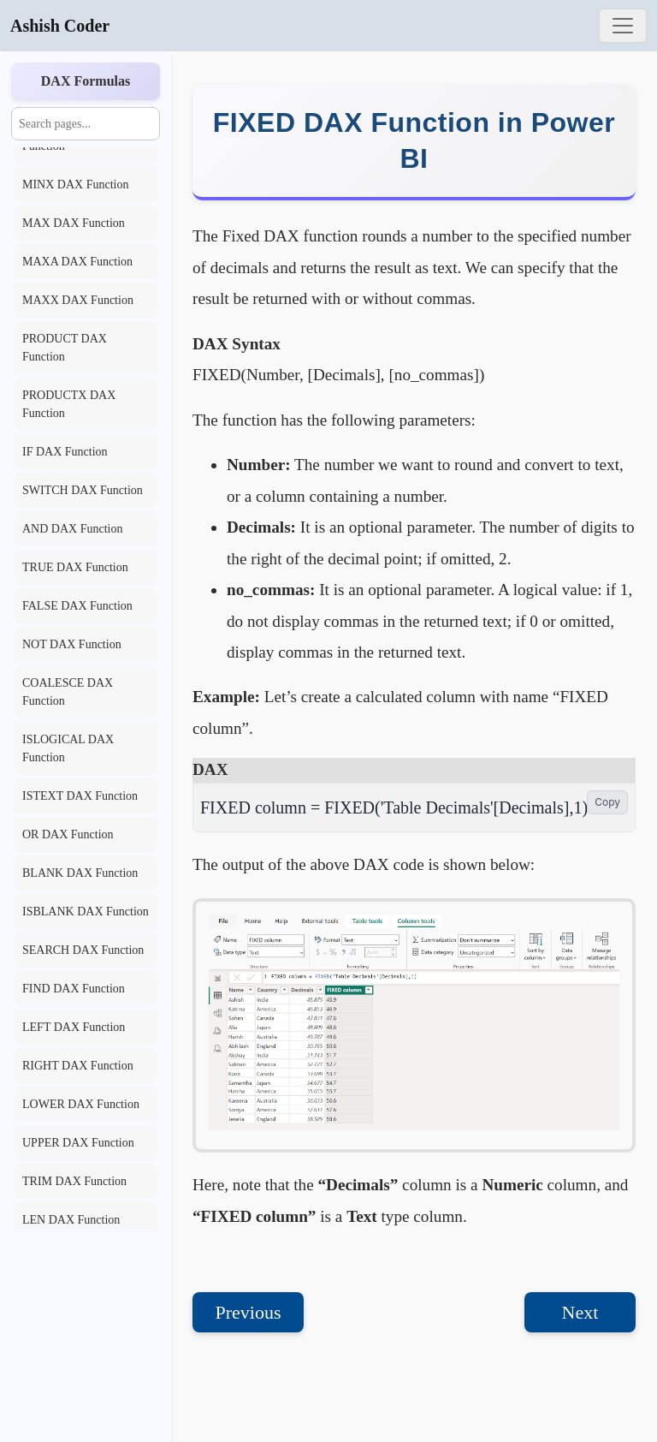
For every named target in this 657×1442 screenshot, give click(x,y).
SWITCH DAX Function (82, 490)
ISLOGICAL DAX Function (68, 748)
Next (580, 1312)
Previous (248, 1312)
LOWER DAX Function (80, 1104)
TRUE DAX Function (75, 567)
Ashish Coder (60, 25)
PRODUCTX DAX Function (68, 404)
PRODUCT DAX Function (64, 347)
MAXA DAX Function (77, 261)
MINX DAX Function (75, 184)
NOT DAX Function (71, 644)
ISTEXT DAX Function (80, 796)
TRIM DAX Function (74, 1181)
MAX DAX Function (73, 223)
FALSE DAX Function (77, 605)
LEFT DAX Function (73, 1027)
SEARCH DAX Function (83, 950)
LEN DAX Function (71, 1219)
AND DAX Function (72, 528)
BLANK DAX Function (80, 873)
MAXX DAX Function (77, 300)
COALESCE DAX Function (67, 691)
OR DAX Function (68, 834)
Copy (607, 801)
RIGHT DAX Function (77, 1065)
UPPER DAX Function (78, 1142)
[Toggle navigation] (623, 26)
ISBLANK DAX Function (85, 911)
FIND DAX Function (73, 988)
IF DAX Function (65, 451)
